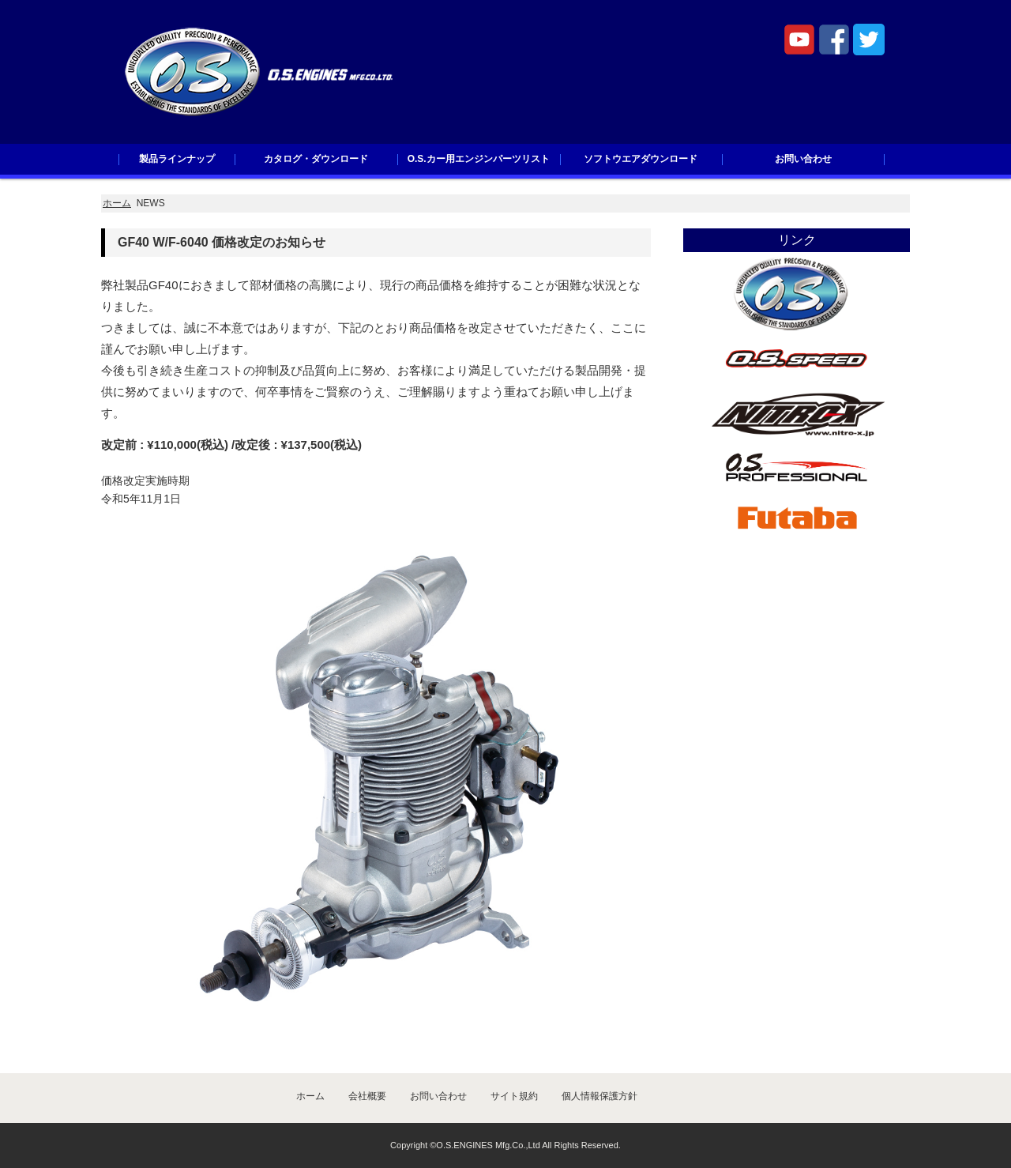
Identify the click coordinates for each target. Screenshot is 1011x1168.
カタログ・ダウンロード (316, 158)
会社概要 (367, 1096)
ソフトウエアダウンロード (640, 158)
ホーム (117, 203)
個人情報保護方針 (599, 1096)
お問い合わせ (803, 158)
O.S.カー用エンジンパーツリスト (479, 158)
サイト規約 (514, 1096)
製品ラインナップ (177, 158)
